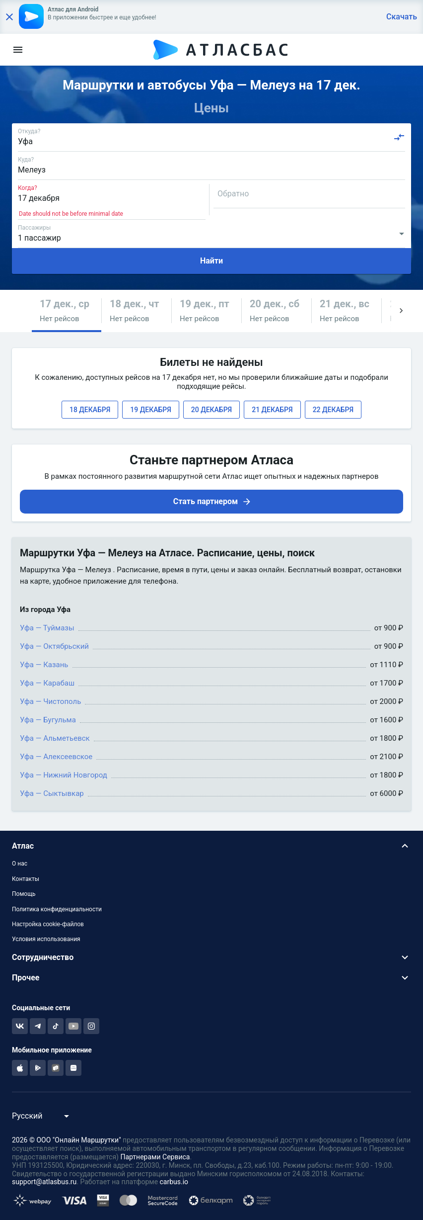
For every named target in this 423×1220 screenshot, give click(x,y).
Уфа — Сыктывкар (52, 793)
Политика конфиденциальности (57, 909)
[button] (66, 311)
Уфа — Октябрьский (54, 646)
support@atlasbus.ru (44, 1182)
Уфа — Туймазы (47, 627)
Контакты (25, 878)
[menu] (18, 50)
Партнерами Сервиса (155, 1157)
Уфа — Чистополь (50, 701)
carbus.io (174, 1182)
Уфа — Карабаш (47, 683)
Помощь (24, 893)
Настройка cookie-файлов (48, 924)
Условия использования (46, 939)
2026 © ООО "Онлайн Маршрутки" (66, 1140)
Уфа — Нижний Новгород (63, 775)
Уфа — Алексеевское (56, 756)
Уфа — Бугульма (48, 719)
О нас (19, 863)
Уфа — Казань (44, 664)
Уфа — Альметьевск (55, 738)
